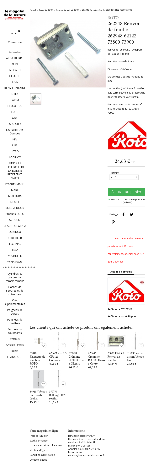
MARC (15, 190)
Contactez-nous (38, 459)
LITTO (15, 151)
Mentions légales (39, 450)
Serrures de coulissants (15, 331)
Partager (123, 214)
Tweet (131, 214)
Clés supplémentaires (14, 302)
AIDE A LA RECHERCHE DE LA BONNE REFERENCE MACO (15, 170)
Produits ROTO (14, 214)
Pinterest (113, 222)
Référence (114, 309)
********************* (15, 267)
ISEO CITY (14, 124)
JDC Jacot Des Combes (15, 131)
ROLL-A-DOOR (14, 208)
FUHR (14, 112)
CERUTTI (14, 76)
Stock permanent (39, 440)
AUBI (15, 64)
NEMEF (14, 202)
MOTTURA (15, 196)
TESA (15, 250)
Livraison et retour (40, 445)
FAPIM (15, 100)
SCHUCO (14, 220)
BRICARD (15, 70)
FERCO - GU (14, 106)
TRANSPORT (15, 357)
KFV (14, 139)
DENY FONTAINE (15, 88)
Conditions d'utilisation (42, 455)
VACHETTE (15, 255)
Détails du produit (120, 271)
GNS (15, 118)
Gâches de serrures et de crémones (15, 290)
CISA (15, 82)
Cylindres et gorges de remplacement (15, 277)
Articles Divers (15, 345)
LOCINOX (15, 157)
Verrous (15, 339)
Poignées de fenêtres (15, 321)
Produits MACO (14, 184)
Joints (14, 351)
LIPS (15, 145)
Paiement (57, 445)
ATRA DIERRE (14, 58)
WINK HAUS (14, 261)
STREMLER (15, 238)
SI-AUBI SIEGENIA (15, 226)
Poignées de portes (15, 311)
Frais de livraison (39, 435)
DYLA (14, 94)
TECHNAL (15, 244)
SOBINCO (15, 232)
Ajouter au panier (126, 191)
